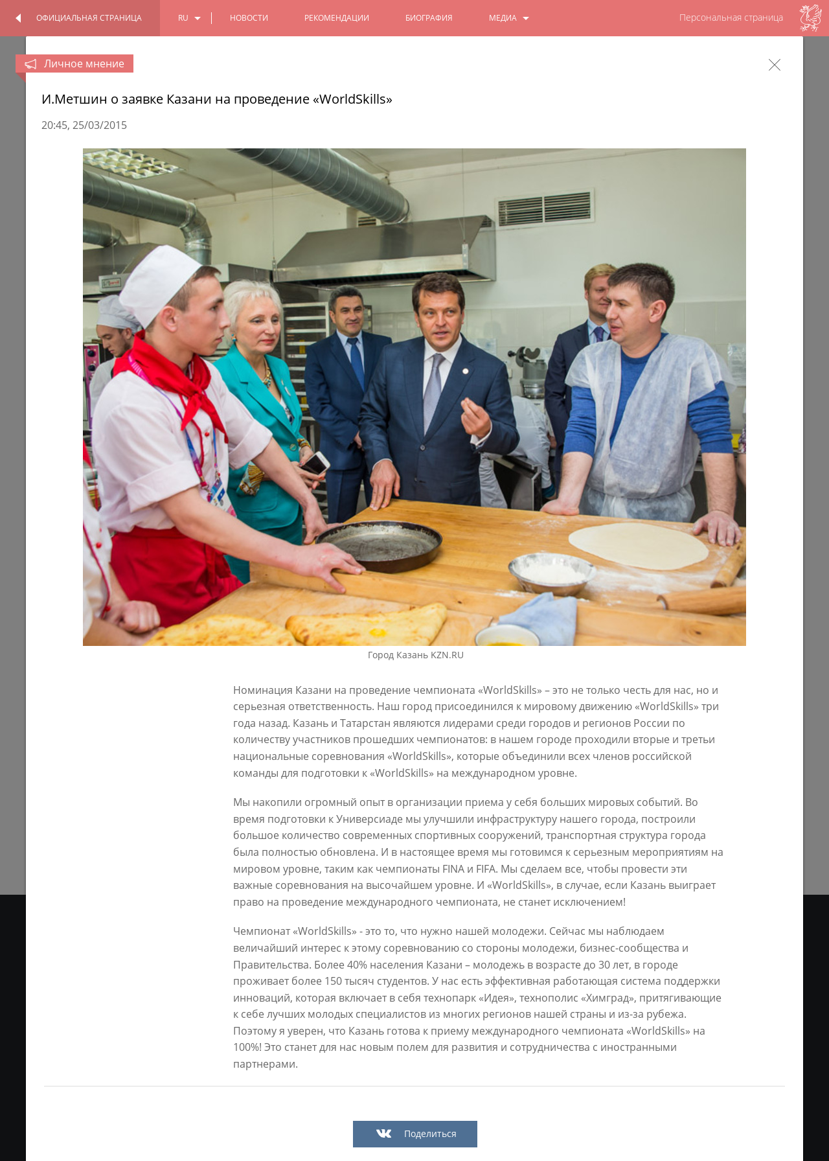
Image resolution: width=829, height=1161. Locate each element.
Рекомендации (336, 17)
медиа (503, 17)
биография (429, 17)
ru (183, 17)
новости (249, 17)
